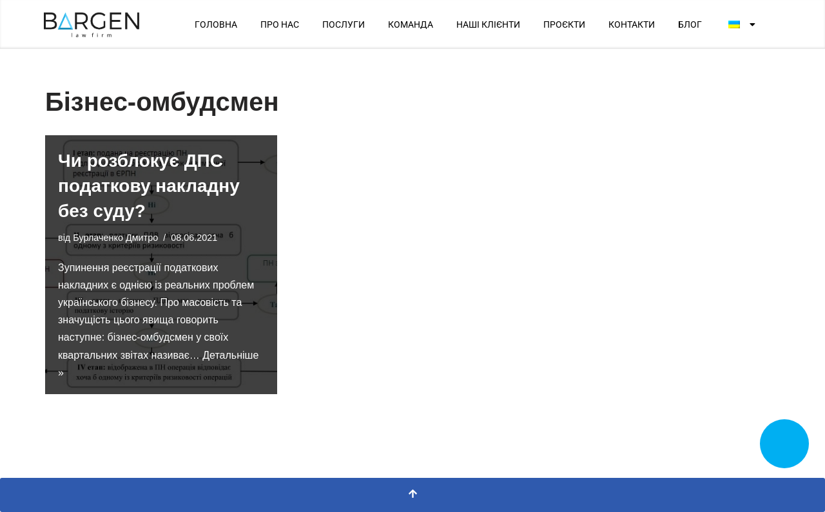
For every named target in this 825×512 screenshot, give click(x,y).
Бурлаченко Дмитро (115, 237)
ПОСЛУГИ (343, 24)
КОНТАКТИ (631, 24)
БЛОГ (690, 24)
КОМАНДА (410, 24)
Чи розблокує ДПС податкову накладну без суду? (149, 186)
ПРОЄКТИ (564, 24)
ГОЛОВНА (216, 24)
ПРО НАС (279, 24)
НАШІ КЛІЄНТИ (488, 24)
